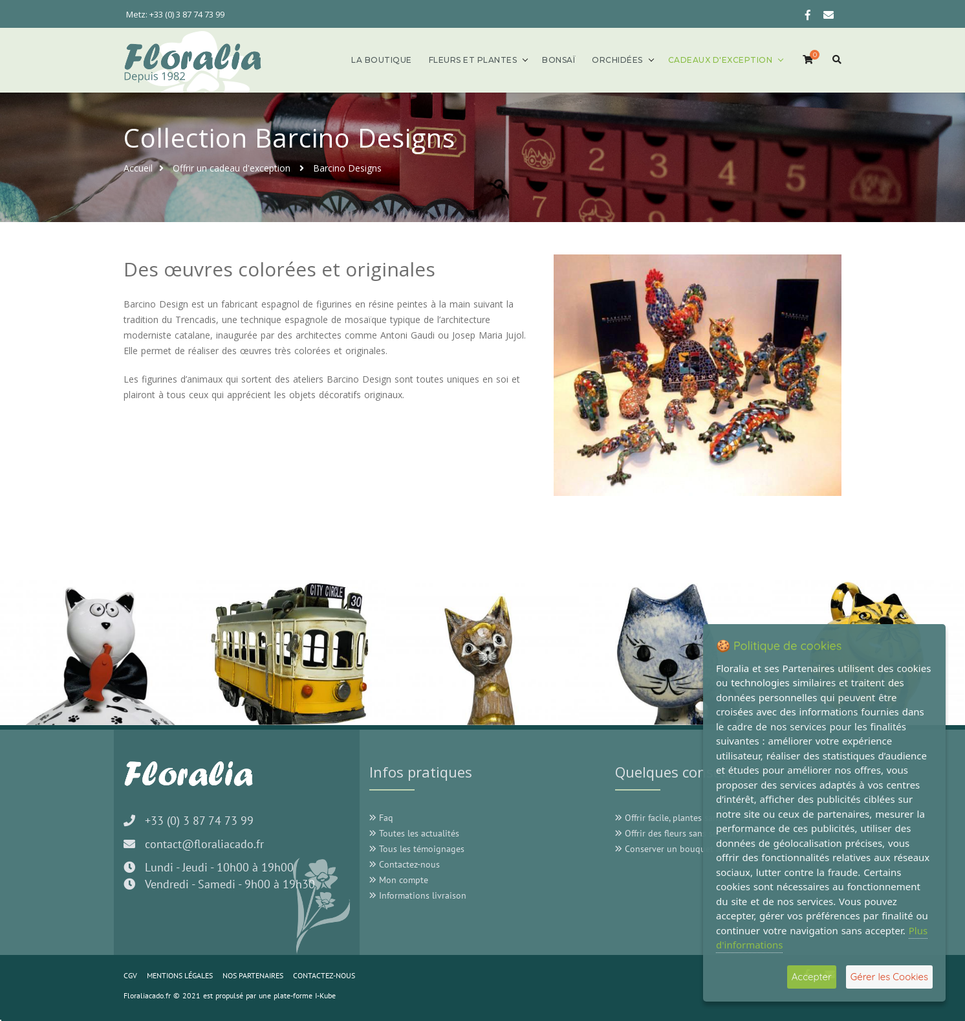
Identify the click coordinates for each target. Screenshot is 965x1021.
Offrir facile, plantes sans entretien (688, 818)
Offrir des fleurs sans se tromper (683, 833)
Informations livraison (417, 895)
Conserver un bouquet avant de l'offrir (695, 849)
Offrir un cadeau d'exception (233, 168)
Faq (381, 818)
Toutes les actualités (414, 833)
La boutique (381, 60)
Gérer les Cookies (889, 977)
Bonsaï (558, 60)
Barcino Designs (347, 168)
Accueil (138, 168)
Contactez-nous (404, 864)
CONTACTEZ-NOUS (324, 975)
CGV (130, 975)
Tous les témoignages (416, 849)
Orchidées (617, 60)
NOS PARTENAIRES (252, 975)
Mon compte (398, 880)
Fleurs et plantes (473, 60)
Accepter (812, 977)
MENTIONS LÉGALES (180, 975)
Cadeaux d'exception (720, 60)
